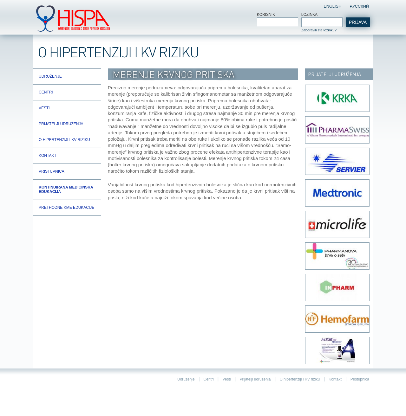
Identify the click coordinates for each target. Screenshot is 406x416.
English (332, 6)
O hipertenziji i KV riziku (64, 140)
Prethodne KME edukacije (66, 207)
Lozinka (309, 14)
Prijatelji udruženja (61, 124)
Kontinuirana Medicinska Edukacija (66, 189)
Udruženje (50, 76)
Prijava (358, 22)
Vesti (44, 108)
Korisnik (266, 14)
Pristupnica (51, 171)
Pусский (359, 6)
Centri (46, 92)
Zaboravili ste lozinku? (319, 30)
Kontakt (47, 155)
